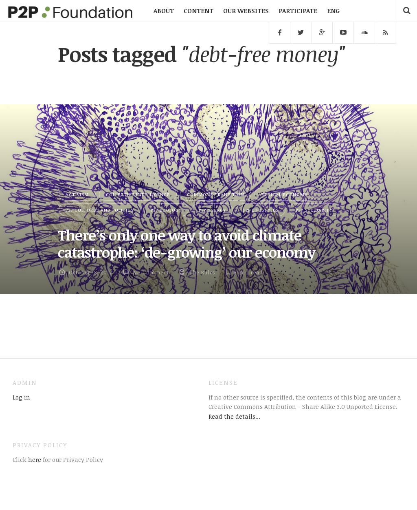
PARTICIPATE (298, 11)
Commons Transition (215, 194)
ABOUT (164, 11)
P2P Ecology (166, 210)
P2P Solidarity (314, 210)
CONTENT (198, 11)
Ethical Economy (284, 194)
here (33, 459)
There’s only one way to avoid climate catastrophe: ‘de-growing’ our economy (186, 243)
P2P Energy (212, 210)
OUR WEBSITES (246, 11)
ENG (333, 11)
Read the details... (234, 416)
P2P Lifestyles (261, 210)
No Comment (151, 272)
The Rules (202, 272)
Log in (21, 397)
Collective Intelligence (138, 194)
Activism (77, 194)
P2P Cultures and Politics (100, 210)
